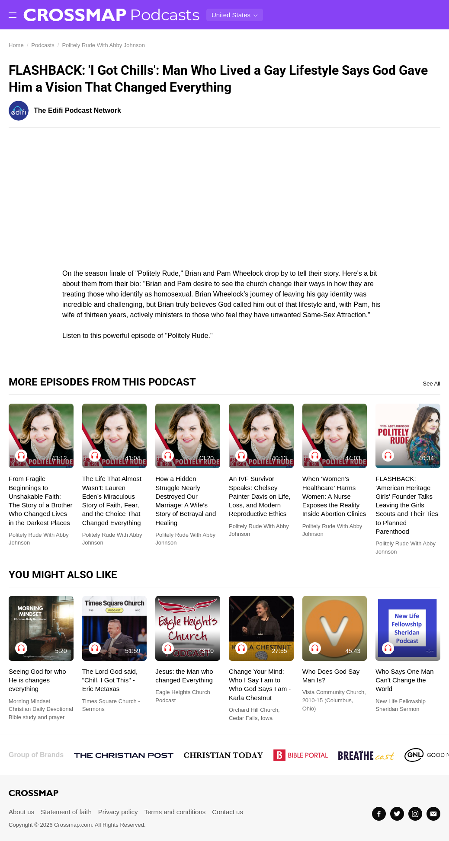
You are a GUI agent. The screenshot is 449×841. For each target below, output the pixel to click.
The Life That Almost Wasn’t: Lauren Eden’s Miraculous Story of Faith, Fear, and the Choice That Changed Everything (111, 500)
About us (21, 812)
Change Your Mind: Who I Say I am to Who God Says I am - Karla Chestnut (260, 684)
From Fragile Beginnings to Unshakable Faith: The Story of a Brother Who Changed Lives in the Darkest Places (41, 500)
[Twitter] (397, 814)
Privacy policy (118, 812)
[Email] (433, 814)
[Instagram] (415, 814)
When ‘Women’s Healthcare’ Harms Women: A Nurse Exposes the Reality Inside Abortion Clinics (334, 496)
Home (16, 45)
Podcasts (164, 14)
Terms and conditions (175, 812)
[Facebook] (379, 814)
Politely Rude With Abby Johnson (103, 45)
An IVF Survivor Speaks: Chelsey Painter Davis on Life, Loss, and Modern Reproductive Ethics (260, 496)
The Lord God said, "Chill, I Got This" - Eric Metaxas (110, 680)
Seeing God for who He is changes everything (37, 680)
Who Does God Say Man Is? (331, 676)
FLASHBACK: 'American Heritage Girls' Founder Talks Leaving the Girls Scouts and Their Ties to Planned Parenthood (406, 505)
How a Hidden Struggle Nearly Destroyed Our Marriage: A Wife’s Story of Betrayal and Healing (185, 500)
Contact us (227, 812)
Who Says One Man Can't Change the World (404, 680)
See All (431, 384)
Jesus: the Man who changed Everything (184, 676)
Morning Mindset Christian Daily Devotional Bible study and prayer (41, 709)
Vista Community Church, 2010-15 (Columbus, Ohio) (334, 700)
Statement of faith (66, 812)
